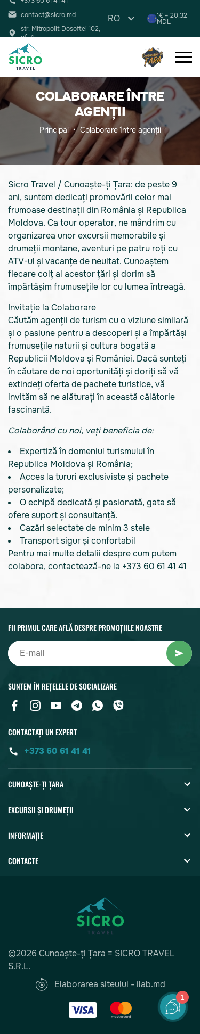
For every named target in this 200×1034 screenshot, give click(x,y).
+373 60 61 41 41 (57, 751)
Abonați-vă (179, 653)
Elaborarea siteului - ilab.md (100, 984)
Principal (54, 130)
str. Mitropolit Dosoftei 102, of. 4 (60, 33)
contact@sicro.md (48, 15)
